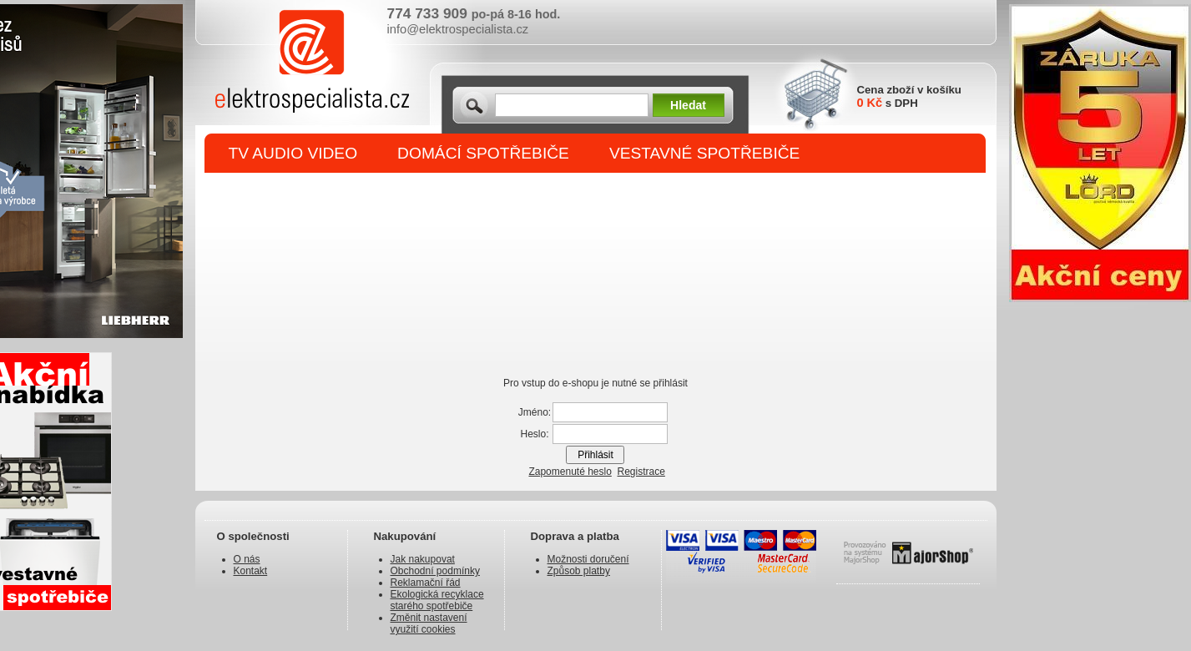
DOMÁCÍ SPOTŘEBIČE (483, 153)
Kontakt (251, 571)
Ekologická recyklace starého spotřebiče (437, 600)
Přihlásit (595, 455)
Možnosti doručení (588, 559)
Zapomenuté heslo (569, 471)
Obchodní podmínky (435, 571)
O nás (247, 559)
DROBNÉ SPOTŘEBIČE (317, 193)
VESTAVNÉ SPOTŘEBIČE (704, 153)
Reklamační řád (426, 582)
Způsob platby (579, 571)
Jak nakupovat (423, 559)
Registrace (641, 471)
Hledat (688, 105)
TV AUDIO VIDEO (293, 153)
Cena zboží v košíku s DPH (909, 96)
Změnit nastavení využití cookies (429, 623)
